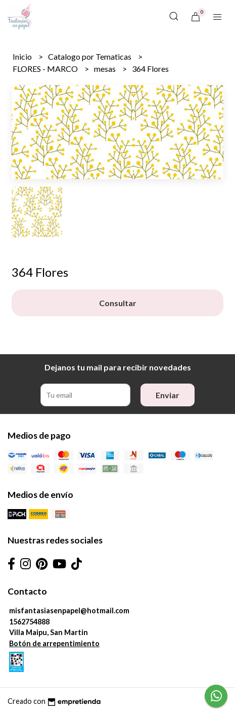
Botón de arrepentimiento (54, 643)
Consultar (117, 303)
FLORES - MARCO (46, 68)
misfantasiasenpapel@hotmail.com (69, 610)
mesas (105, 68)
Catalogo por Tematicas (90, 56)
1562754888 (29, 621)
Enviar (167, 395)
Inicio (23, 56)
